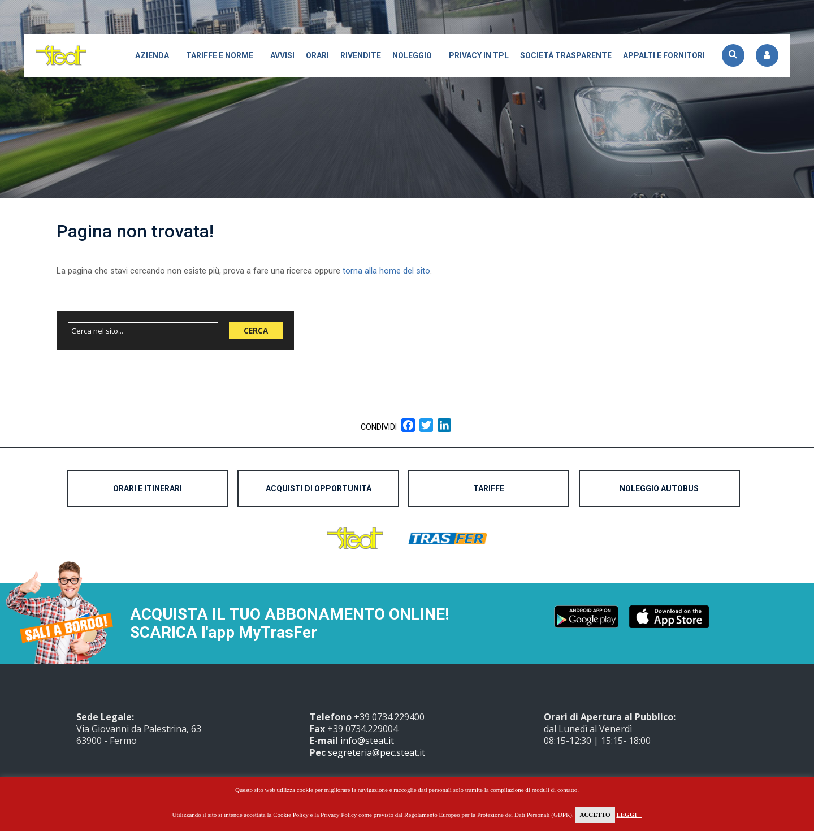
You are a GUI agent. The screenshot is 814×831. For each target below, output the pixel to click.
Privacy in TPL (479, 55)
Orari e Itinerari (147, 488)
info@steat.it (367, 740)
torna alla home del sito (386, 271)
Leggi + (629, 814)
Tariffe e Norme (219, 55)
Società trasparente (566, 55)
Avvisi (282, 55)
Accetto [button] (594, 814)
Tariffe (488, 488)
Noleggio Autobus (659, 488)
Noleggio (412, 55)
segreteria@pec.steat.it (376, 752)
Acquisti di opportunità (318, 488)
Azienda (152, 55)
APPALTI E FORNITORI (664, 55)
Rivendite (360, 55)
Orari (317, 55)
